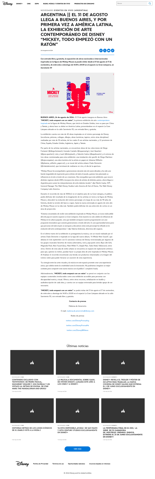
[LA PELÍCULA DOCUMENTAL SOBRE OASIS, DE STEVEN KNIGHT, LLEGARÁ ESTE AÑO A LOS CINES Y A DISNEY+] (78, 382)
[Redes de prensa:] (77, 315)
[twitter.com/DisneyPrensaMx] (77, 325)
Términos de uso (58, 463)
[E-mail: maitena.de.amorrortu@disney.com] (77, 310)
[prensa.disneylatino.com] (7, 4)
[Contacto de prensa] (77, 301)
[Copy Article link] (112, 50)
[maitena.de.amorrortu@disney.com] (80, 311)
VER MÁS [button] (77, 449)
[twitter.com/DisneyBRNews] (77, 330)
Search (150, 3)
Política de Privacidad (40, 463)
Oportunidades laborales (76, 463)
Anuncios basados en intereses (99, 463)
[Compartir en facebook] (101, 50)
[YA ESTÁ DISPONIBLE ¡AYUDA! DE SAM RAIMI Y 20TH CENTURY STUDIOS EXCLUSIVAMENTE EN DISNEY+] (78, 430)
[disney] (22, 463)
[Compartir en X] (105, 50)
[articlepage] (32, 362)
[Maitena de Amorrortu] (77, 306)
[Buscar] (131, 3)
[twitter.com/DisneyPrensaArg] (77, 320)
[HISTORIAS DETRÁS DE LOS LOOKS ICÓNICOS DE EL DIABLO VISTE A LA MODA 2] (32, 429)
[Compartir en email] (109, 50)
